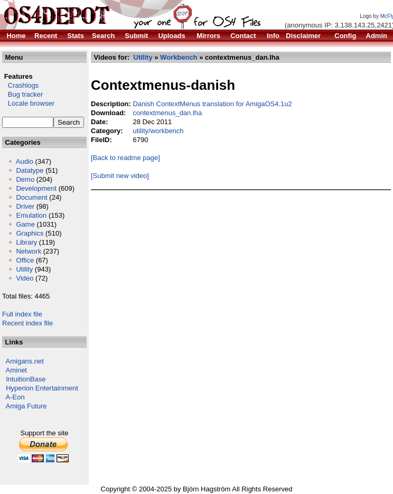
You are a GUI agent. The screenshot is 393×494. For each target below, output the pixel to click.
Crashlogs (20, 85)
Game (25, 224)
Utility (24, 269)
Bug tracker (22, 94)
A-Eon (15, 397)
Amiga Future (26, 406)
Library (26, 242)
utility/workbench (158, 131)
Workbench (179, 57)
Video (24, 278)
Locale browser (28, 103)
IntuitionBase (25, 379)
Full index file (22, 314)
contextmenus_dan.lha (167, 113)
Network (28, 251)
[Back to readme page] (125, 158)
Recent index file (27, 323)
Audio (24, 161)
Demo (25, 179)
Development (36, 188)
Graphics (29, 233)
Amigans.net (25, 361)
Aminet (16, 370)
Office (25, 260)
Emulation (31, 215)
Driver (25, 206)
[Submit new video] (120, 176)
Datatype (29, 170)
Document (31, 197)
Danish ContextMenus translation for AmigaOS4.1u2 (212, 104)
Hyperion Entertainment (42, 388)
